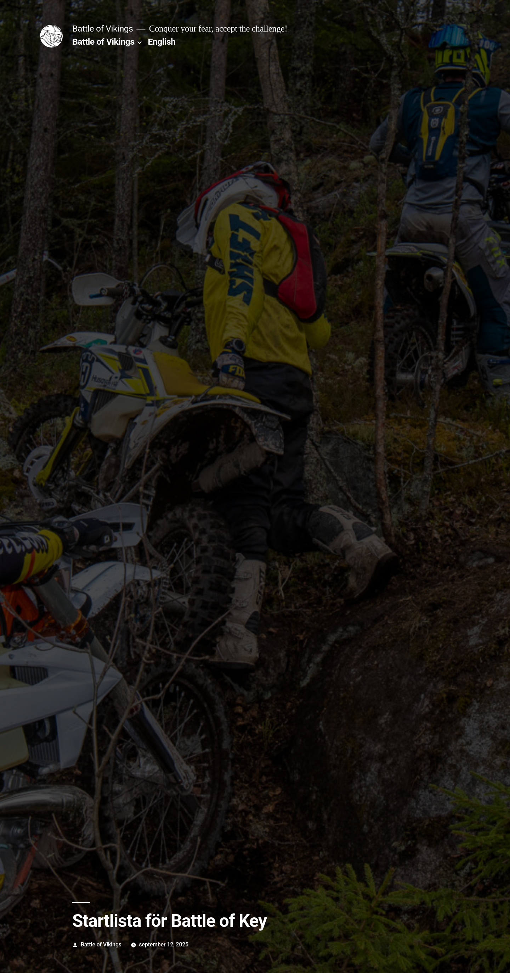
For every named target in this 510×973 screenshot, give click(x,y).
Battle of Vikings (102, 28)
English (162, 42)
